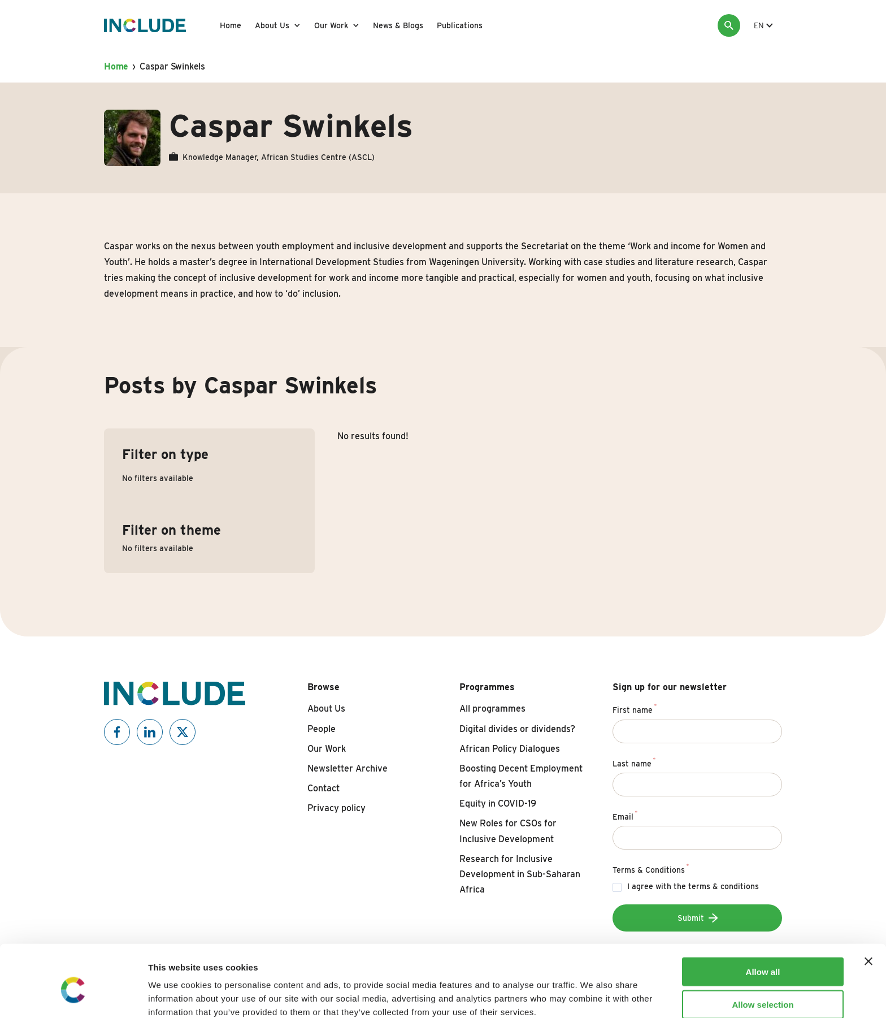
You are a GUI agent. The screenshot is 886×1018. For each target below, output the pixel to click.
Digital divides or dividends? (517, 729)
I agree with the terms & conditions (693, 886)
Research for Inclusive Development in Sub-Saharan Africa (519, 874)
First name (635, 708)
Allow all (763, 919)
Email (625, 815)
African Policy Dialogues (509, 748)
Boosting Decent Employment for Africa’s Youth (521, 776)
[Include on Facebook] (117, 732)
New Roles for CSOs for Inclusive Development (508, 831)
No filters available (157, 478)
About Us (272, 25)
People (321, 729)
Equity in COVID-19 (497, 803)
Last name (634, 762)
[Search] (729, 25)
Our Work (331, 25)
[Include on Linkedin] (150, 732)
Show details (593, 995)
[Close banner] (868, 908)
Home (230, 25)
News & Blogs (398, 25)
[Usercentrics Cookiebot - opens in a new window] (73, 995)
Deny (763, 985)
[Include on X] (183, 732)
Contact (323, 788)
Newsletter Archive (347, 768)
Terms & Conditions (651, 868)
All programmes (492, 708)
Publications (460, 25)
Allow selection (762, 952)
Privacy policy (336, 808)
